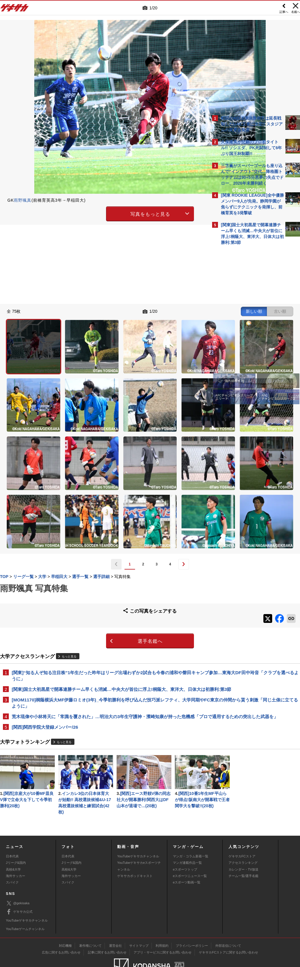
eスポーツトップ (185, 847)
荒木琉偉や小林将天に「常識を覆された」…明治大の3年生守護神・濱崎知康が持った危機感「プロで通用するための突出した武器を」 (103, 641)
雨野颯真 (22, 200)
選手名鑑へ (98, 555)
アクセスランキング (243, 841)
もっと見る (69, 570)
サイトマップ (139, 924)
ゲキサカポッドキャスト (135, 854)
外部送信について (228, 924)
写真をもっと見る (99, 212)
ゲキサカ (14, 9)
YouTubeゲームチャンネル (25, 907)
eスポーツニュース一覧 (190, 854)
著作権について (90, 924)
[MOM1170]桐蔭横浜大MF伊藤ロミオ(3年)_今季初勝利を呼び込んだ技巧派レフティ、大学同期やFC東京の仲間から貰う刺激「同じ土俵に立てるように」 (103, 624)
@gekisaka (18, 881)
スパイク (12, 860)
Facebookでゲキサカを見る (245, 349)
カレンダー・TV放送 (243, 847)
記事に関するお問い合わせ (107, 930)
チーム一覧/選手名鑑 (243, 854)
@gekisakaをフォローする (244, 337)
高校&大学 (13, 847)
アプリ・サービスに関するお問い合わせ (163, 930)
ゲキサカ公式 (19, 890)
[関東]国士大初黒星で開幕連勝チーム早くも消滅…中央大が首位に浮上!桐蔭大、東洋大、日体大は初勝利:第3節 (104, 607)
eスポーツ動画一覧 (186, 860)
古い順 (177, 310)
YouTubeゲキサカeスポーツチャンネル (139, 844)
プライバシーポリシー (192, 924)
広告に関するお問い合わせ (61, 930)
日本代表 (12, 834)
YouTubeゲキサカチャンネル (138, 834)
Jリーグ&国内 (16, 841)
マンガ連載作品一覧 (187, 841)
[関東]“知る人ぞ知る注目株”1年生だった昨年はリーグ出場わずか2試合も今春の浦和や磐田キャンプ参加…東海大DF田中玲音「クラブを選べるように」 (104, 589)
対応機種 (65, 924)
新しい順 (151, 310)
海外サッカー (15, 854)
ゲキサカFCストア (242, 834)
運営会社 (115, 924)
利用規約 (162, 924)
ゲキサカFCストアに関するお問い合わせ (228, 930)
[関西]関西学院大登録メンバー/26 (45, 655)
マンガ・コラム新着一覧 (190, 834)
